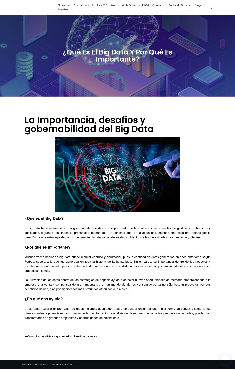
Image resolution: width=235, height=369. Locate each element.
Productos (80, 5)
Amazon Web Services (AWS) (129, 5)
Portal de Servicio (180, 5)
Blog (198, 5)
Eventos (63, 9)
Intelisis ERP (99, 5)
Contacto (158, 5)
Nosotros (64, 5)
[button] (225, 359)
